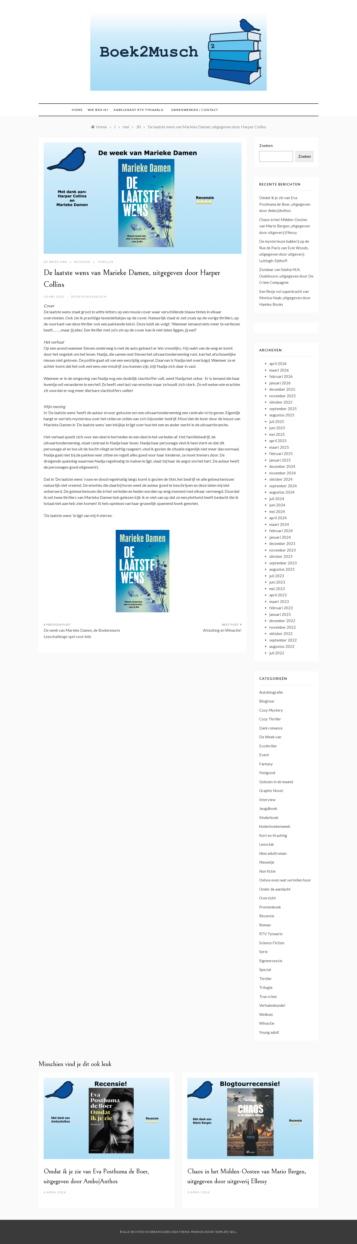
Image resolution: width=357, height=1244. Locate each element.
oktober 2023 (280, 556)
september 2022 (283, 640)
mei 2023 (277, 588)
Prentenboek (270, 907)
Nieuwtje (266, 862)
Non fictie (267, 871)
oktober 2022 (280, 633)
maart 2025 (279, 447)
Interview (267, 799)
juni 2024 (277, 505)
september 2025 (283, 408)
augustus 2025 (281, 415)
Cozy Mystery (271, 710)
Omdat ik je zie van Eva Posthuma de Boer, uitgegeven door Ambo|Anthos (284, 204)
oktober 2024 (280, 479)
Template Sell (225, 1231)
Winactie (266, 1023)
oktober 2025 (280, 402)
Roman (265, 925)
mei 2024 (277, 511)
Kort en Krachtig (273, 835)
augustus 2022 (281, 646)
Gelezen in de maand (276, 781)
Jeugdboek (268, 808)
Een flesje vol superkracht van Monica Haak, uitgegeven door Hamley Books (285, 298)
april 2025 (278, 440)
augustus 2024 (281, 492)
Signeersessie (270, 960)
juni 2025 (277, 428)
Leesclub (266, 844)
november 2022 (282, 627)
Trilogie (266, 987)
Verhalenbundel (272, 1005)
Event (264, 754)
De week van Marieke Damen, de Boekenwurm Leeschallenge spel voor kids (82, 633)
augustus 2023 (281, 569)
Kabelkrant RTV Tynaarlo (139, 110)
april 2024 (278, 517)
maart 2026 (279, 370)
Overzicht (267, 898)
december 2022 (282, 620)
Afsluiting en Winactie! (222, 630)
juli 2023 (276, 575)
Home (77, 110)
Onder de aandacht (275, 889)
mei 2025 (277, 434)
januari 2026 (280, 383)
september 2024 (283, 485)
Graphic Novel (271, 790)
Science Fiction (271, 942)
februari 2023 (281, 607)
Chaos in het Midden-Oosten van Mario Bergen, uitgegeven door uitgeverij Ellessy (284, 226)
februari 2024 (281, 530)
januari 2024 (280, 537)
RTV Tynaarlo (271, 933)
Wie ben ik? (98, 110)
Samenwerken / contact (194, 110)
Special (265, 969)
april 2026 (278, 363)
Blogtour (267, 701)
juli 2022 (276, 653)
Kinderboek (268, 817)
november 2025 (282, 395)
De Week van (55, 262)
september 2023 (283, 563)
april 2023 (278, 595)
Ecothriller (268, 746)
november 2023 (282, 550)
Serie (263, 951)
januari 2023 (280, 614)
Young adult (269, 1032)
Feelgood (267, 772)
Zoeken (266, 145)
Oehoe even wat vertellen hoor (285, 880)
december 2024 (282, 466)
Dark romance (271, 728)
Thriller (106, 262)
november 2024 (282, 473)
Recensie (82, 262)
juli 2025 (276, 421)
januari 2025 (280, 460)
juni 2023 (277, 582)
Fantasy (266, 764)
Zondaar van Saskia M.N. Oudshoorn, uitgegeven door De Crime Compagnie (286, 276)
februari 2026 (281, 376)
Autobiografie (271, 692)
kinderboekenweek (274, 826)
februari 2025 (281, 453)
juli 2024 (276, 498)
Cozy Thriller (270, 719)
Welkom (266, 1014)
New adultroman (273, 853)
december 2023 (282, 543)
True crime (268, 996)
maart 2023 (279, 601)
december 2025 (282, 389)
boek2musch (94, 296)
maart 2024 (279, 524)
